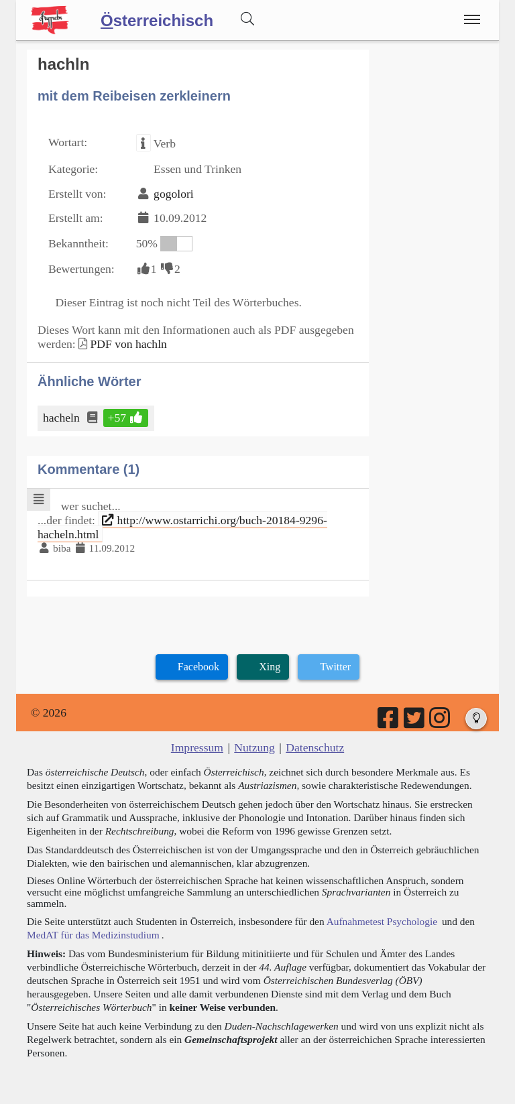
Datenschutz (315, 747)
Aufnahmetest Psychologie (382, 921)
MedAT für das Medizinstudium (93, 934)
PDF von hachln (128, 344)
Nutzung (254, 747)
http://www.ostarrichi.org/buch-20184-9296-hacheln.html (182, 527)
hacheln (62, 417)
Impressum (197, 747)
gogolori (174, 193)
